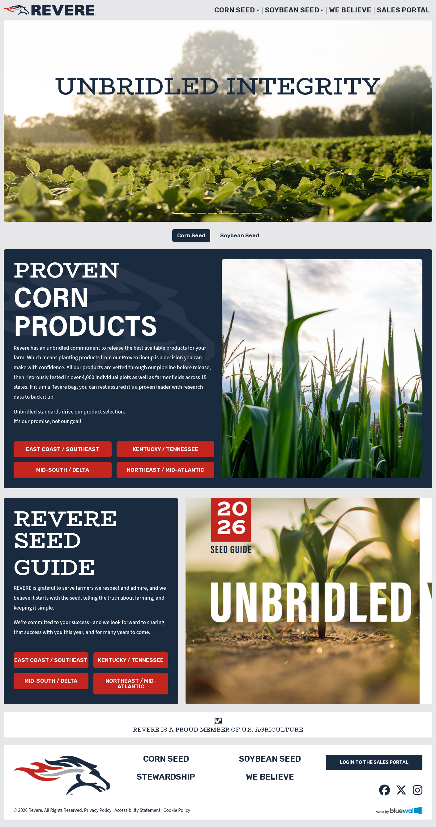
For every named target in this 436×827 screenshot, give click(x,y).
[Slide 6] (234, 213)
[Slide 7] (245, 213)
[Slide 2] (190, 213)
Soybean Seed (292, 10)
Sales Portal (403, 10)
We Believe (350, 10)
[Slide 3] (201, 213)
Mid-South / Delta (62, 470)
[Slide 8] (257, 213)
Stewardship (166, 777)
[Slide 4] (212, 213)
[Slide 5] (223, 213)
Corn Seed (234, 10)
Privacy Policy (98, 810)
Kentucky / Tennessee (165, 449)
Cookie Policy (177, 810)
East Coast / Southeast (62, 449)
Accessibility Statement (137, 810)
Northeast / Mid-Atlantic (165, 470)
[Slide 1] (179, 213)
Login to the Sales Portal (374, 762)
